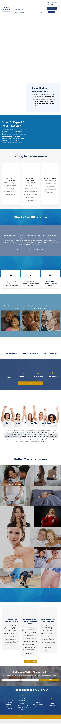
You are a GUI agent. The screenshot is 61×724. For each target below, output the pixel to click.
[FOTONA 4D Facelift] (15, 541)
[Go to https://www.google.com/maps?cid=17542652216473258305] (30, 348)
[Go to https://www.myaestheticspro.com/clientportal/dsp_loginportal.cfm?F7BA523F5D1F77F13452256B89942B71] (50, 348)
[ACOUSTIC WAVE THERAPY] (47, 482)
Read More (11, 650)
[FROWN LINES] (17, 522)
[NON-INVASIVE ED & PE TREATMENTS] (17, 479)
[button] (1, 50)
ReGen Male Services (19, 12)
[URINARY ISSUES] (15, 501)
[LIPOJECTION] (17, 562)
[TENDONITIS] (30, 582)
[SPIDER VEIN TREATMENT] (51, 583)
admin (8, 623)
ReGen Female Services (20, 9)
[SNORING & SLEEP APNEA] (47, 563)
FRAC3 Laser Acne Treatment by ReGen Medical (30, 621)
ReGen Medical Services (20, 6)
